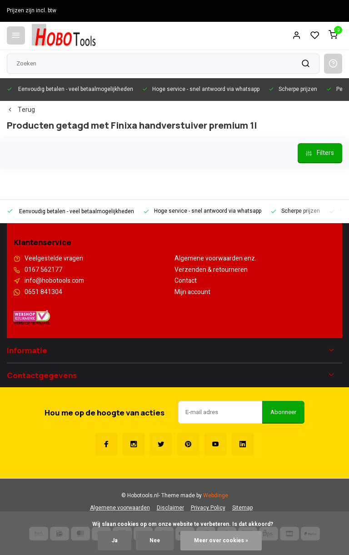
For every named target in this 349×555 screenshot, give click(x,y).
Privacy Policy (208, 508)
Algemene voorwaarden (120, 508)
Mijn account (192, 292)
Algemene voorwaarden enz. (215, 258)
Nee (155, 541)
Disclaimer (170, 508)
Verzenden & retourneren (211, 270)
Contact (185, 280)
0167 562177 (43, 270)
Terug (21, 110)
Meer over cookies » (221, 541)
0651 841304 (43, 292)
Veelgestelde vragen (54, 258)
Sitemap (242, 508)
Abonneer (283, 412)
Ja (114, 541)
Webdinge (215, 496)
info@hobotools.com (54, 280)
